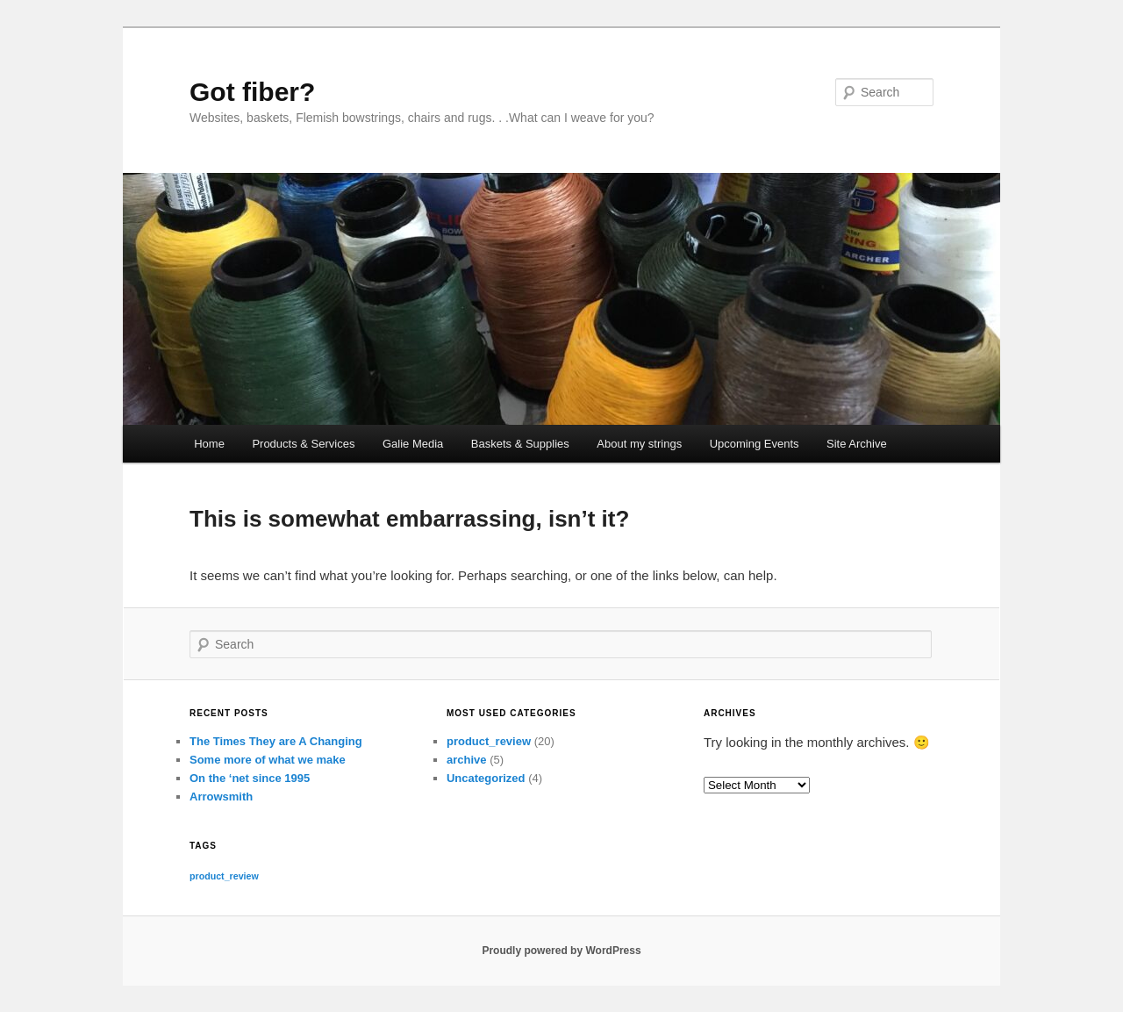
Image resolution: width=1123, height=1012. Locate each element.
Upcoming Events (754, 443)
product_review (489, 741)
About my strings (639, 443)
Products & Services (303, 443)
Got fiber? (252, 91)
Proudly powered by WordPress (561, 950)
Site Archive (856, 443)
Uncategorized (486, 778)
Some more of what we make (268, 759)
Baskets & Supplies (520, 443)
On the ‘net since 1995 (250, 778)
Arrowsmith (221, 796)
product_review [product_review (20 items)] (224, 876)
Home (209, 443)
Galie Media (413, 443)
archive (467, 759)
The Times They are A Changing (276, 741)
